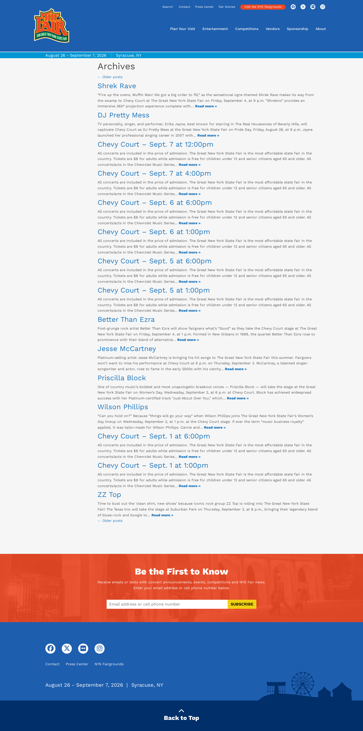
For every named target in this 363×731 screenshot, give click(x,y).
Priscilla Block (122, 378)
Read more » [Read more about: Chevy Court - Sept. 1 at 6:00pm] (190, 457)
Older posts (110, 77)
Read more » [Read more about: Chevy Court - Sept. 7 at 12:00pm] (190, 165)
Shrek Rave (117, 86)
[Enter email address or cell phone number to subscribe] (167, 604)
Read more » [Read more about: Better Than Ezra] (188, 340)
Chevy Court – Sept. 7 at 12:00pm (156, 144)
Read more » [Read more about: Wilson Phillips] (215, 427)
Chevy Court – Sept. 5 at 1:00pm (154, 290)
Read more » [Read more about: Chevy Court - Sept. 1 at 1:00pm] (190, 486)
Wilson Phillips (123, 407)
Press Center (204, 7)
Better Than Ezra (126, 319)
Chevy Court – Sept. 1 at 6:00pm (154, 436)
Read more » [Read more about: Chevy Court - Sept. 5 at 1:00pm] (190, 310)
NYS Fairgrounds (109, 664)
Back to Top (181, 714)
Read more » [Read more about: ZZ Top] (162, 515)
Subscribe (242, 604)
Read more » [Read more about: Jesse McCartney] (236, 369)
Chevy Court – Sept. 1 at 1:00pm (153, 465)
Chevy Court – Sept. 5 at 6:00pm (155, 261)
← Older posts (110, 521)
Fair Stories (227, 7)
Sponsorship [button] (297, 29)
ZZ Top (109, 494)
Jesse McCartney (127, 348)
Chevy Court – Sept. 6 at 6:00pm (155, 202)
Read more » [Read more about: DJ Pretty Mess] (208, 135)
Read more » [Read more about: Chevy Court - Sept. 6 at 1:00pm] (190, 252)
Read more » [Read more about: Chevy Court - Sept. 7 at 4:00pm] (190, 194)
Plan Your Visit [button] (182, 29)
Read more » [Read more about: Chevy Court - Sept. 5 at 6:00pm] (190, 281)
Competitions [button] (246, 29)
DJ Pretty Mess (123, 115)
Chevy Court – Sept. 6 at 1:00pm (154, 232)
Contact (184, 7)
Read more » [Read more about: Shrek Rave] (206, 106)
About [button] (321, 29)
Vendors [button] (273, 29)
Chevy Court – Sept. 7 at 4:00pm (154, 173)
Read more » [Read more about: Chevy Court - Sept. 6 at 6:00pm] (190, 223)
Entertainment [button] (215, 29)
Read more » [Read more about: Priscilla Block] (238, 398)
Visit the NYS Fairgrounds (263, 7)
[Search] (152, 7)
